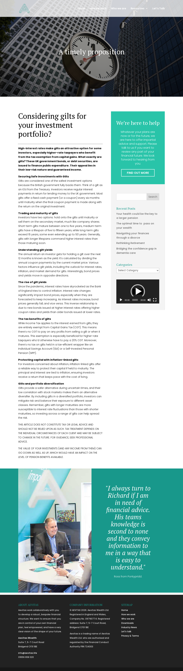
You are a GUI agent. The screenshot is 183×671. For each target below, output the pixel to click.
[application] (137, 291)
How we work (98, 8)
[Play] (121, 300)
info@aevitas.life (27, 652)
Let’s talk (126, 631)
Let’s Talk (158, 8)
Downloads (127, 623)
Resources (137, 8)
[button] (138, 291)
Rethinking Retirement (130, 243)
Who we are (118, 8)
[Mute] (149, 300)
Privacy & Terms (130, 635)
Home (81, 8)
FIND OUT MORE (138, 173)
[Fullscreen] (155, 300)
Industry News (129, 627)
